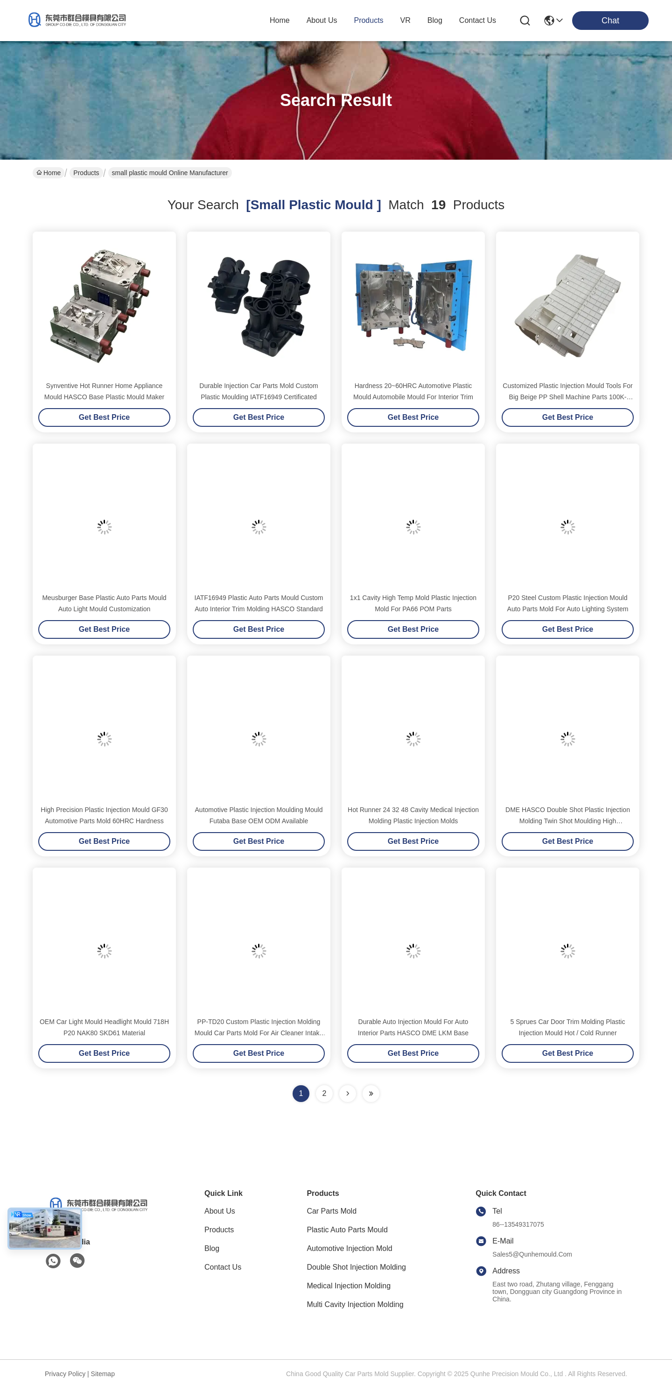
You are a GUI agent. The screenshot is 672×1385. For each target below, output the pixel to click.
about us (322, 20)
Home (280, 20)
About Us (219, 1211)
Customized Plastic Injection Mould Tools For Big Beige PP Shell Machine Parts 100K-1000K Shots (567, 397)
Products (86, 173)
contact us (477, 20)
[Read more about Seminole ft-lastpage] (371, 1093)
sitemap (103, 1374)
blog (434, 20)
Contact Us (222, 1267)
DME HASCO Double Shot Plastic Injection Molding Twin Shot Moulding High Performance (567, 821)
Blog (211, 1248)
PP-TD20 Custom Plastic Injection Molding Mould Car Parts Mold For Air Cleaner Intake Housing (259, 1033)
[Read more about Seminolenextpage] (347, 1093)
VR (405, 20)
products (368, 20)
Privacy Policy (65, 1374)
